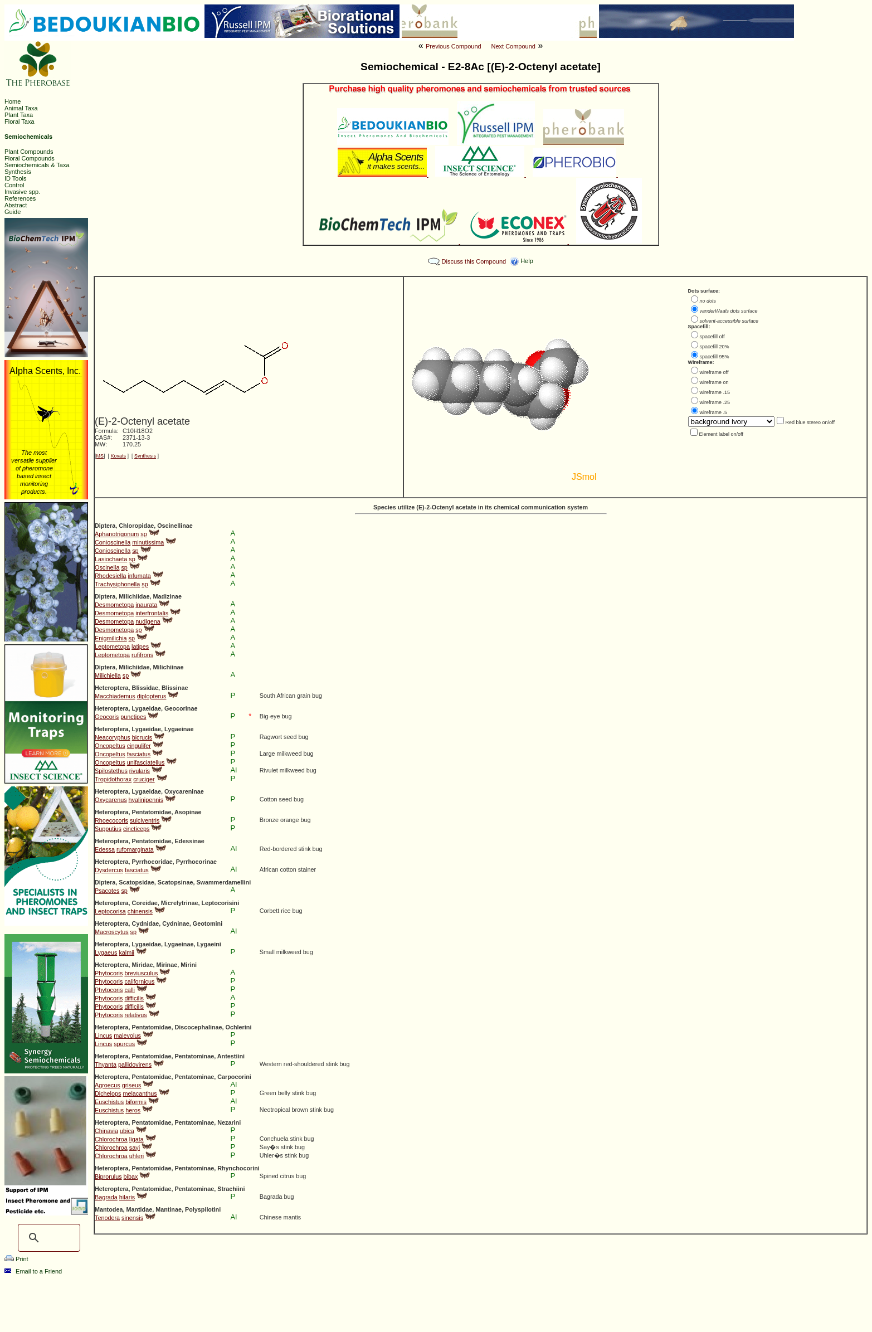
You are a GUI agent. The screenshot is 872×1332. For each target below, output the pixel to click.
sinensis (132, 1217)
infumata (139, 575)
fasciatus (139, 754)
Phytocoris (109, 973)
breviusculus (141, 973)
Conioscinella (112, 542)
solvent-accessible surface (729, 321)
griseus (132, 1085)
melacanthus (140, 1093)
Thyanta (105, 1064)
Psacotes (107, 890)
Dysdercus (109, 870)
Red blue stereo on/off (810, 422)
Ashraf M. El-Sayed (591, 1317)
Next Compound (513, 46)
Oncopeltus (110, 745)
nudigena (147, 621)
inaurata (146, 604)
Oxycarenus (111, 799)
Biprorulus (108, 1176)
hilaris (127, 1197)
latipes (140, 646)
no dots (708, 301)
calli (129, 989)
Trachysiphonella (117, 584)
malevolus (127, 1035)
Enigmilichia (111, 638)
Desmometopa (114, 604)
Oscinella (107, 567)
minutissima (148, 542)
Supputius (108, 828)
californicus (139, 981)
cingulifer (139, 745)
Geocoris (107, 716)
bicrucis (142, 737)
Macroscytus (112, 931)
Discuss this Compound (474, 261)
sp (143, 534)
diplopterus (152, 696)
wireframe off (714, 372)
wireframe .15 (715, 392)
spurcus (124, 1044)
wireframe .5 (714, 412)
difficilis (134, 998)
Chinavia (106, 1130)
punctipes (133, 716)
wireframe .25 (715, 402)
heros (132, 1110)
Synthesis (145, 456)
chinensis (140, 911)
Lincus (103, 1035)
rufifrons (142, 655)
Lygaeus (106, 952)
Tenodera (107, 1217)
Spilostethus (111, 770)
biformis (136, 1101)
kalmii (126, 952)
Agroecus (107, 1085)
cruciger (143, 779)
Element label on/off (721, 434)
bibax (131, 1176)
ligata (136, 1139)
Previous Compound (453, 46)
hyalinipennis (146, 799)
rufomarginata (135, 849)
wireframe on (714, 382)
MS (100, 456)
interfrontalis (151, 613)
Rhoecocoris (111, 820)
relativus (135, 1015)
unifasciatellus (146, 762)
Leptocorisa (110, 911)
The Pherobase (398, 1317)
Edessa (105, 849)
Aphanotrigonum (117, 534)
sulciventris (144, 820)
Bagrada (106, 1197)
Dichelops (108, 1093)
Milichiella (108, 675)
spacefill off (712, 336)
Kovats (118, 456)
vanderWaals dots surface (729, 311)
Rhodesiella (110, 575)
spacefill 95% (714, 356)
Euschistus (109, 1101)
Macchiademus (115, 696)
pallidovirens (135, 1064)
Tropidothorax (113, 779)
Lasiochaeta (111, 559)
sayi (134, 1147)
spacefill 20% (714, 346)
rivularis (139, 770)
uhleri (136, 1156)
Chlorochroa (111, 1139)
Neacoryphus (112, 737)
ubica (127, 1130)
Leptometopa (112, 646)
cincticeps (136, 828)
